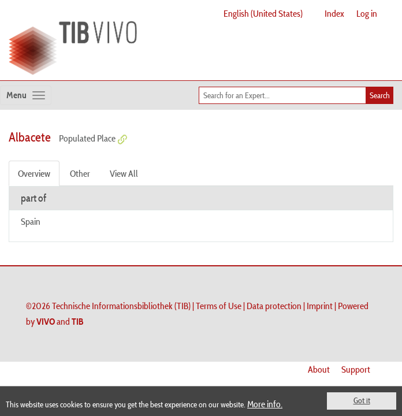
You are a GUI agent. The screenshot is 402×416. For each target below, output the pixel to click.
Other (80, 173)
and (60, 321)
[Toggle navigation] (25, 95)
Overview (34, 173)
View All (124, 173)
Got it (361, 400)
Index (334, 13)
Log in (366, 13)
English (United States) (263, 13)
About (319, 369)
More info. (264, 404)
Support (355, 369)
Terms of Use (218, 305)
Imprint (320, 305)
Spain (30, 221)
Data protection (274, 305)
